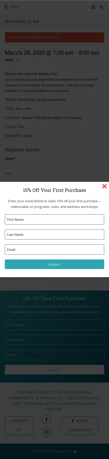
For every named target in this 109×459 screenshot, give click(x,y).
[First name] (54, 219)
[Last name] (54, 235)
